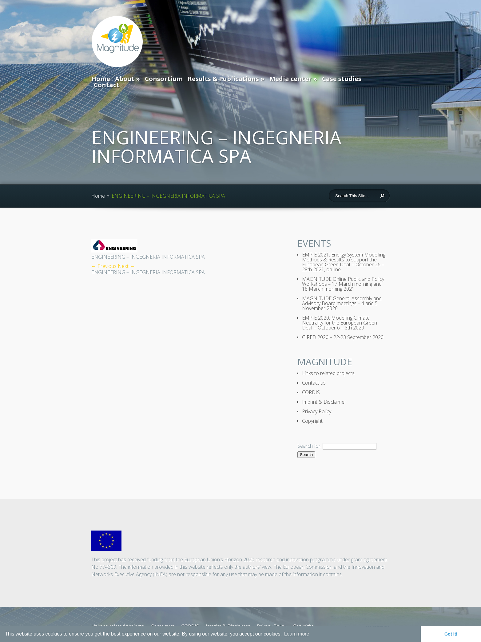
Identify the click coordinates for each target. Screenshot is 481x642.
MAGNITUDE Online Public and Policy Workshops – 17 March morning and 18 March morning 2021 (343, 284)
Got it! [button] (450, 634)
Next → (126, 266)
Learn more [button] (296, 633)
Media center (290, 79)
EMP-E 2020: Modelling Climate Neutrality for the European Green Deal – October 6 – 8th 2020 (339, 322)
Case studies (341, 79)
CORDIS (311, 392)
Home (100, 79)
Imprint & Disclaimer (324, 401)
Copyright (312, 421)
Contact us (314, 382)
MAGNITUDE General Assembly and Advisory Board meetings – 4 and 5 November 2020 (342, 303)
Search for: (309, 445)
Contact (106, 85)
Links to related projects (328, 373)
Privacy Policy (316, 411)
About (124, 79)
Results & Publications (223, 79)
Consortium (164, 79)
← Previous (104, 266)
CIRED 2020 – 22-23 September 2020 (343, 337)
